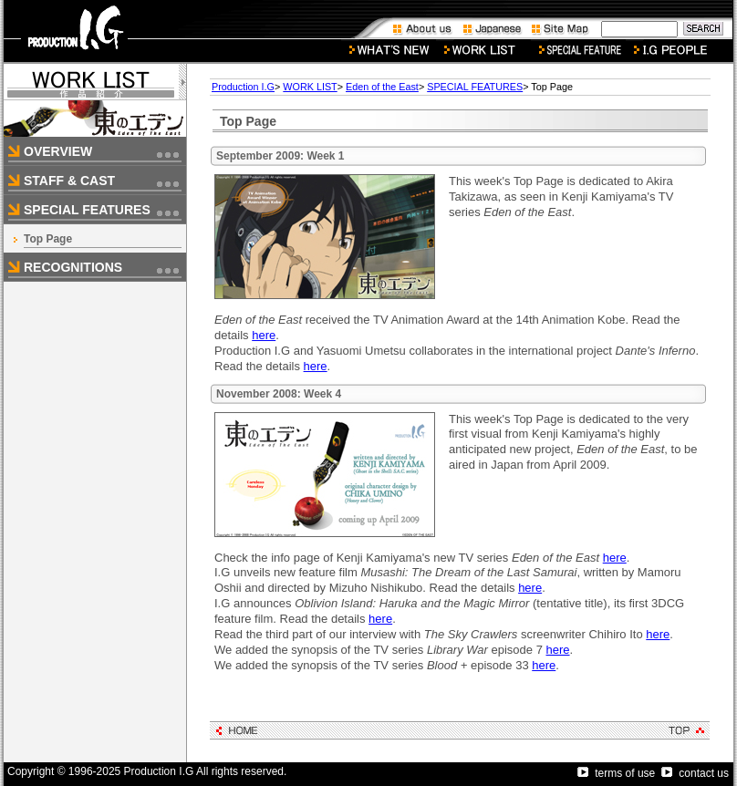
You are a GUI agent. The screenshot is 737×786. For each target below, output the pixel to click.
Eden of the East (382, 86)
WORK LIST (310, 86)
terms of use (616, 773)
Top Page (48, 239)
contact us (695, 773)
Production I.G (243, 86)
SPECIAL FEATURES (475, 86)
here (263, 335)
